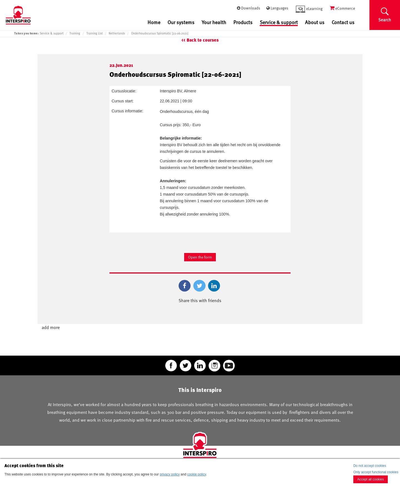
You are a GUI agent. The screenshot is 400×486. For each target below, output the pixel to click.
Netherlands (117, 33)
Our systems (181, 22)
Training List (94, 33)
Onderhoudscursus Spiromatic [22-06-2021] (159, 33)
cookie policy (196, 474)
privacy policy (170, 474)
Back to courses (203, 40)
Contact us (343, 22)
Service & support (279, 22)
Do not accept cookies (369, 466)
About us (314, 22)
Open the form (200, 257)
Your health (214, 22)
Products (242, 22)
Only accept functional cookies (375, 472)
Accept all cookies (370, 479)
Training (74, 33)
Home (154, 22)
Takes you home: (26, 33)
